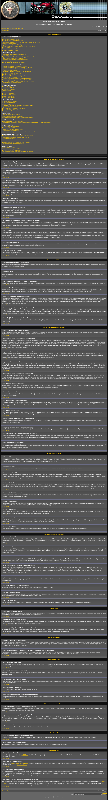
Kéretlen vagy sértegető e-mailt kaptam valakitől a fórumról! (17, 117)
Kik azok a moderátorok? (8, 102)
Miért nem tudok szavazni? (9, 74)
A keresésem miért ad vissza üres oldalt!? (12, 129)
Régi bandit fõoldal (41, 24)
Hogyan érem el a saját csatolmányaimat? (12, 143)
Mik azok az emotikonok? (8, 89)
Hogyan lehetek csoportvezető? (10, 107)
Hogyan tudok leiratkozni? (8, 138)
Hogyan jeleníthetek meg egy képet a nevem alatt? (15, 59)
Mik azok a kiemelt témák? (8, 94)
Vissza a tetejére (5, 167)
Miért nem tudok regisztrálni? (9, 49)
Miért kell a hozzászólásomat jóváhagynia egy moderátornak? (18, 81)
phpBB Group (24, 755)
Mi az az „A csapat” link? (8, 111)
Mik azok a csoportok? (7, 104)
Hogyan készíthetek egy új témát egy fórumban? (14, 66)
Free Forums (58, 797)
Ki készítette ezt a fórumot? (9, 147)
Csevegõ (69, 24)
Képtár (50, 24)
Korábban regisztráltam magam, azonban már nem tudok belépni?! (19, 46)
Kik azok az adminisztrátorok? (9, 101)
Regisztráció (46, 21)
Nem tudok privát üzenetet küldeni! (11, 114)
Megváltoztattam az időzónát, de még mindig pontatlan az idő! (18, 57)
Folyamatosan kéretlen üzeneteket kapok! (12, 116)
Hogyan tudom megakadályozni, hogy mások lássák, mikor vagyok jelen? (21, 42)
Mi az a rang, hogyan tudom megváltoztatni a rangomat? (16, 61)
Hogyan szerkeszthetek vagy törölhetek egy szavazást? (16, 71)
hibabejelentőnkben (22, 765)
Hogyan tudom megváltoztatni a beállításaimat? (14, 54)
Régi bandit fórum (58, 24)
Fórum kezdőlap (5, 30)
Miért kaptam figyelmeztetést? (9, 77)
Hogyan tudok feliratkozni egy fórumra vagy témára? (15, 137)
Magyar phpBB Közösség (18, 763)
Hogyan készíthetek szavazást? (10, 70)
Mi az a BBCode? (6, 86)
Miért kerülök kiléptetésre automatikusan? (12, 40)
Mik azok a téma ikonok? (8, 97)
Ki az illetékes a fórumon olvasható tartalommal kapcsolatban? (18, 151)
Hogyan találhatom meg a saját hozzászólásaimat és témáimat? (18, 132)
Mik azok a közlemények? (8, 93)
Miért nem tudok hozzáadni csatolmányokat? (13, 76)
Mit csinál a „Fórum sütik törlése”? (10, 50)
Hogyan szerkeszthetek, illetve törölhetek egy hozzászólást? (17, 67)
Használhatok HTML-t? (8, 88)
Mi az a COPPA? (6, 47)
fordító (26, 763)
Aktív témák (20, 28)
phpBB (53, 796)
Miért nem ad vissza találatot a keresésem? (13, 128)
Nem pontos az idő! (7, 55)
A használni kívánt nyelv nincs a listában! (12, 58)
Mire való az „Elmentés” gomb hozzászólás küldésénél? (16, 80)
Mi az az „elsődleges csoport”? (10, 109)
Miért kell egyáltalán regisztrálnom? (11, 39)
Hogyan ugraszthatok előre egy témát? (12, 82)
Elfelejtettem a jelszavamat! (9, 43)
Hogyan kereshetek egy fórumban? (11, 126)
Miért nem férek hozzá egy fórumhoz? (11, 73)
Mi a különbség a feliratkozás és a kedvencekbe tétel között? (17, 136)
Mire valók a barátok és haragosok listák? (12, 121)
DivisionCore (63, 797)
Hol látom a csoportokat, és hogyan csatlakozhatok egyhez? (17, 105)
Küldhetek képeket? (7, 90)
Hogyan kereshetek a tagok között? (11, 130)
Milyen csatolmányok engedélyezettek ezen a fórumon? (16, 142)
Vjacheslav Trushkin (50, 797)
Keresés (57, 21)
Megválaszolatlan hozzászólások (9, 28)
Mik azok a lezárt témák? (8, 96)
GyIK (52, 21)
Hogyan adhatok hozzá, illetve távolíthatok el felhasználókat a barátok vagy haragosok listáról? (26, 122)
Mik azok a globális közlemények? (10, 92)
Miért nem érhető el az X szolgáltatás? (12, 150)
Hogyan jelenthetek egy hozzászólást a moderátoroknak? (17, 78)
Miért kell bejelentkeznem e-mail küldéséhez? (13, 62)
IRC (65, 24)
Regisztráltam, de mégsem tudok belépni (12, 45)
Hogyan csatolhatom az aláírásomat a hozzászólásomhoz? (17, 69)
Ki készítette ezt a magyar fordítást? (11, 149)
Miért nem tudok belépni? (8, 38)
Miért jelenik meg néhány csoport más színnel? (14, 108)
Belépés (62, 21)
